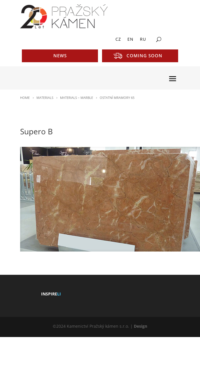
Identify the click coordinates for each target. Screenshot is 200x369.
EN (130, 39)
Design (140, 326)
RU (143, 39)
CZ (118, 39)
